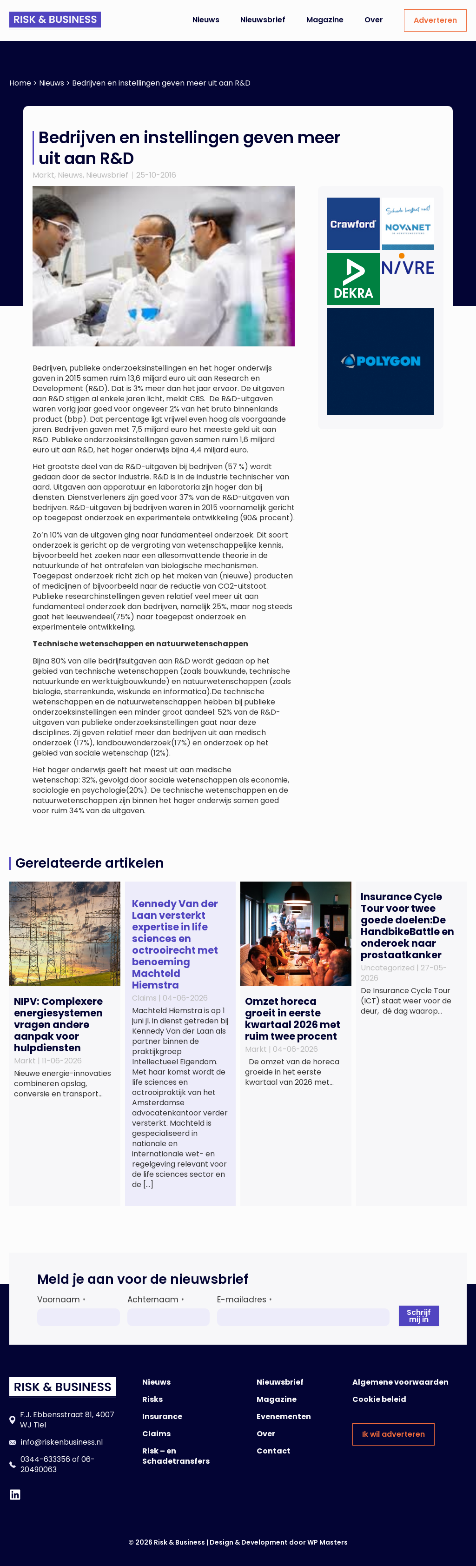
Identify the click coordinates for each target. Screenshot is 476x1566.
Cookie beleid (379, 1399)
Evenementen (284, 1416)
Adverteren (435, 20)
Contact (274, 1451)
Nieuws (205, 19)
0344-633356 (45, 1459)
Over (373, 19)
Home (20, 83)
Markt (43, 175)
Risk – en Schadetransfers (176, 1456)
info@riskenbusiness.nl (62, 1442)
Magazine (325, 19)
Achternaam (155, 1299)
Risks (152, 1399)
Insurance (162, 1416)
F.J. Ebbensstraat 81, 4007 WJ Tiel (67, 1419)
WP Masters (327, 1542)
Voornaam (61, 1299)
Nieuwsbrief (262, 19)
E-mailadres (244, 1299)
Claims (156, 1433)
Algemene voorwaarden (400, 1382)
